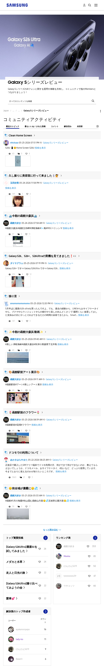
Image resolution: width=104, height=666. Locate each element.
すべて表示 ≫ (27, 538)
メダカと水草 (14, 561)
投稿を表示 (40, 148)
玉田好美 (14, 183)
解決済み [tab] (68, 126)
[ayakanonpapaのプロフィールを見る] (23, 629)
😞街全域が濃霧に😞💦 (23, 488)
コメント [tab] (54, 126)
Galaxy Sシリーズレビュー (55, 142)
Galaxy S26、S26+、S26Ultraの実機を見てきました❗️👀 (43, 256)
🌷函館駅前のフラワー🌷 (24, 412)
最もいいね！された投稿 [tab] (35, 126)
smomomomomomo (20, 303)
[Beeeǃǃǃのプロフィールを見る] (19, 659)
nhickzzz (14, 142)
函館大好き (15, 223)
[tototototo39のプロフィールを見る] (70, 576)
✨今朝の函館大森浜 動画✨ (26, 332)
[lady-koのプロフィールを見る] (19, 639)
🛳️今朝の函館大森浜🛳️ (23, 215)
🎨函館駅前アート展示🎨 (24, 372)
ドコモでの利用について (23, 452)
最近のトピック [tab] (12, 126)
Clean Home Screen (20, 135)
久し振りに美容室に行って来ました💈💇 (34, 175)
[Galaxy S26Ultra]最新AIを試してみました (21, 549)
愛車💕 (10, 598)
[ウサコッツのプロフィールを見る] (69, 586)
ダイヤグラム (16, 263)
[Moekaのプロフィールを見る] (67, 556)
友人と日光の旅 (16, 572)
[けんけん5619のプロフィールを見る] (70, 566)
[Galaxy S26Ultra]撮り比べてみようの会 (21, 585)
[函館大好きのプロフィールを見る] (69, 546)
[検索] (52, 101)
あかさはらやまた (18, 460)
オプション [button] (96, 111)
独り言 (13, 296)
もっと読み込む (50, 530)
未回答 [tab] (80, 126)
